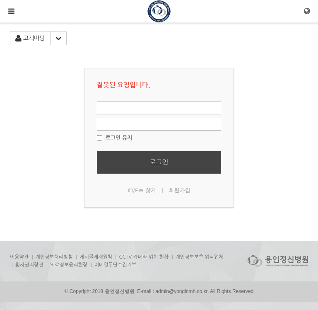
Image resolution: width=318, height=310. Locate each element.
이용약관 (19, 256)
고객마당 (30, 38)
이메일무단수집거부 (115, 264)
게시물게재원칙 (96, 256)
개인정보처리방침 (54, 256)
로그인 (158, 162)
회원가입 (179, 190)
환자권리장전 (29, 264)
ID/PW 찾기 (142, 190)
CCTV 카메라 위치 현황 (144, 256)
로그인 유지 (114, 137)
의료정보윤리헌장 (68, 264)
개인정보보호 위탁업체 (200, 256)
